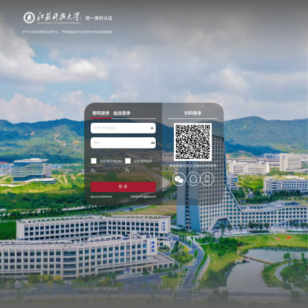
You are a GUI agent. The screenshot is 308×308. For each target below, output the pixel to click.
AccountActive (104, 194)
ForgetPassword (142, 194)
